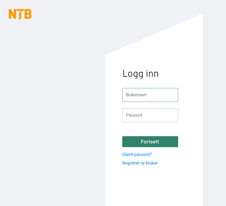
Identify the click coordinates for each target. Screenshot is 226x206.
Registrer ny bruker (140, 163)
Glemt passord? (137, 154)
